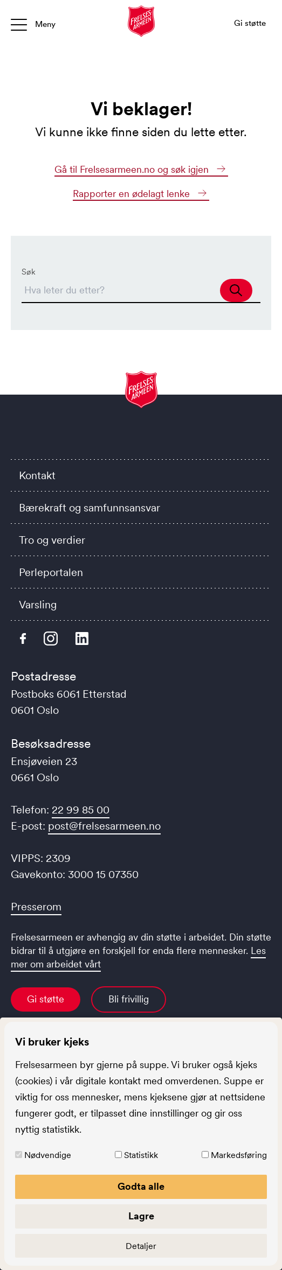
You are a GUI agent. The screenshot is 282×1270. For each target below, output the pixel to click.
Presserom (36, 907)
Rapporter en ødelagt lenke (141, 194)
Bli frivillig (128, 999)
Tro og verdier (52, 540)
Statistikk (141, 1154)
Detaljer (141, 1245)
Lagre (141, 1216)
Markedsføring (239, 1154)
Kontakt (37, 475)
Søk (29, 271)
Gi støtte (45, 999)
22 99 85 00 (80, 810)
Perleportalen (51, 572)
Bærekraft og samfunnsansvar (89, 508)
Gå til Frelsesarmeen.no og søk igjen (141, 170)
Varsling (38, 605)
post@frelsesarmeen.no (104, 826)
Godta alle (141, 1186)
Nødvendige (47, 1154)
